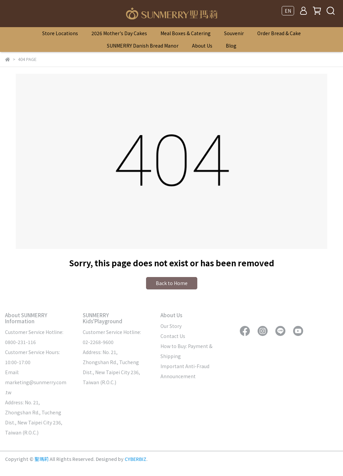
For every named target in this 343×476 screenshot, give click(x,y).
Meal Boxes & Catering (185, 33)
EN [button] (288, 11)
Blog (231, 45)
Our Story (171, 326)
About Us (202, 45)
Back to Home (172, 283)
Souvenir (234, 33)
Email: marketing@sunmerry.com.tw (35, 382)
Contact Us (172, 336)
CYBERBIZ (135, 459)
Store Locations (60, 33)
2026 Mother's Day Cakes (119, 33)
